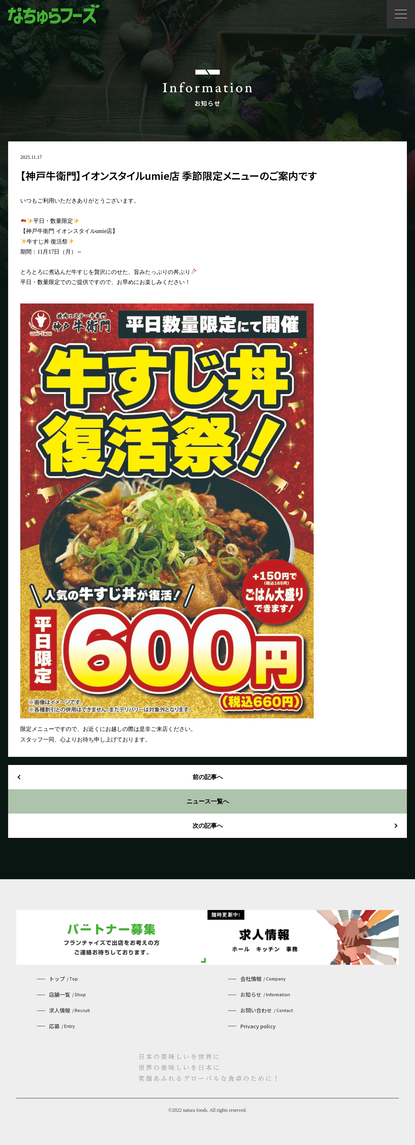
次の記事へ (207, 825)
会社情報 (263, 977)
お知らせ (265, 992)
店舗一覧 (67, 992)
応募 (62, 1024)
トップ (63, 977)
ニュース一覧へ (207, 801)
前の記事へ (207, 776)
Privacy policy (258, 1024)
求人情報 (69, 1008)
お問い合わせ (266, 1008)
